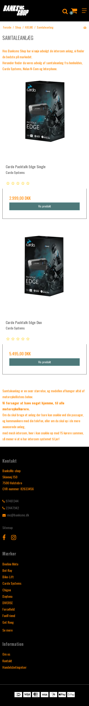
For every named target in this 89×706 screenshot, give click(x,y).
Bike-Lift (8, 576)
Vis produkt (44, 206)
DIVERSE (7, 602)
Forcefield (8, 609)
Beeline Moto (10, 563)
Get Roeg (8, 622)
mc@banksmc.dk (18, 514)
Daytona (7, 596)
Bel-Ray (7, 570)
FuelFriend (8, 615)
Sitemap (7, 527)
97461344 (10, 500)
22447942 (10, 507)
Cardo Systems (11, 583)
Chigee (6, 589)
